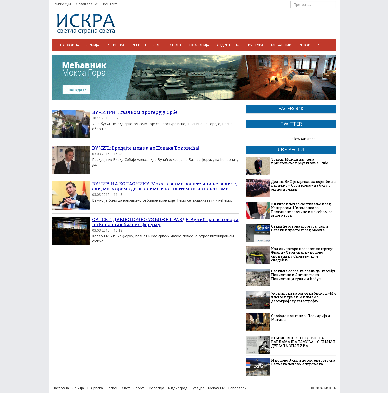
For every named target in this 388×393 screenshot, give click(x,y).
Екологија (199, 45)
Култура (255, 45)
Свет (157, 45)
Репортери (309, 45)
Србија (92, 45)
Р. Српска (115, 45)
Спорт (176, 45)
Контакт (110, 4)
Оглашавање (87, 4)
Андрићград (228, 45)
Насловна (69, 45)
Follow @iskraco (302, 138)
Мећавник (281, 45)
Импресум (62, 4)
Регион (139, 45)
